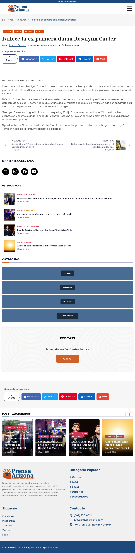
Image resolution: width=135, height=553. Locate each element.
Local (29, 238)
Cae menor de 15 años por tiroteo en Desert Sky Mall (43, 210)
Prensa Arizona (17, 45)
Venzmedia (36, 546)
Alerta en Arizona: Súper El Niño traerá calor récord (43, 242)
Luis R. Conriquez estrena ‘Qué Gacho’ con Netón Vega (43, 226)
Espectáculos (23, 223)
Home (10, 19)
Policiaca (30, 207)
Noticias (39, 31)
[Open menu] (130, 8)
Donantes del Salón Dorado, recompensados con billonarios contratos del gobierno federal (62, 194)
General (18, 31)
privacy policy (51, 546)
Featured (21, 19)
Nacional (29, 31)
